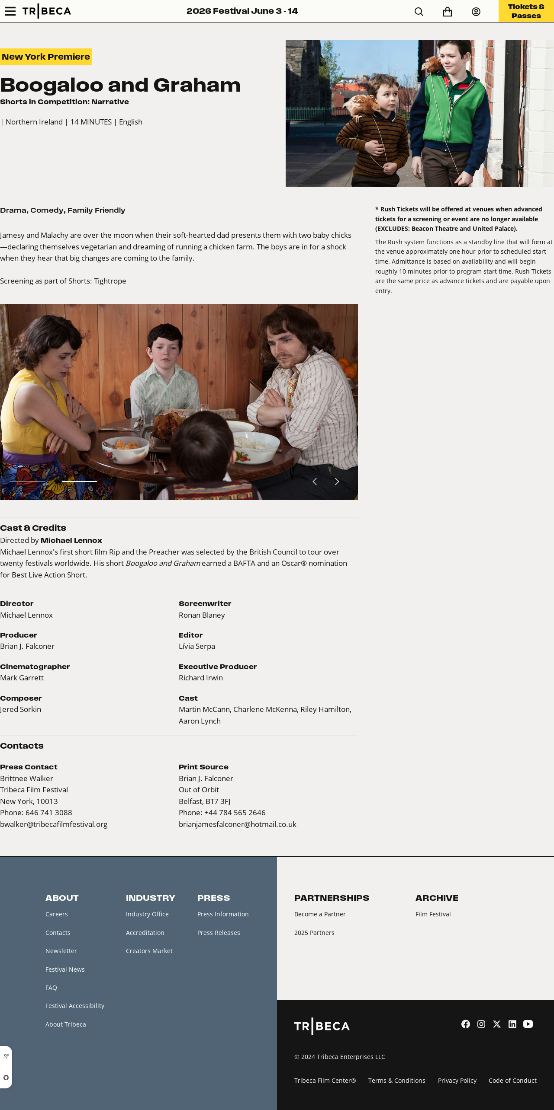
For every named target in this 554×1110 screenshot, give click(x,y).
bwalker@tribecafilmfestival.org (53, 824)
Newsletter (61, 951)
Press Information (223, 914)
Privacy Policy (457, 1080)
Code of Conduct (513, 1080)
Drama (13, 210)
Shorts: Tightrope (97, 280)
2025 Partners (314, 932)
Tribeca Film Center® (325, 1080)
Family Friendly (97, 210)
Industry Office (147, 914)
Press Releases (218, 932)
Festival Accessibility (74, 1006)
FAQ (51, 987)
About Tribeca (65, 1024)
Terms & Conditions (396, 1080)
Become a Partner (320, 914)
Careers (56, 914)
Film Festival (433, 914)
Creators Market (149, 951)
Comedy (47, 210)
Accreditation (145, 932)
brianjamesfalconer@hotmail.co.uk (237, 824)
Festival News (65, 969)
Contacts (58, 932)
